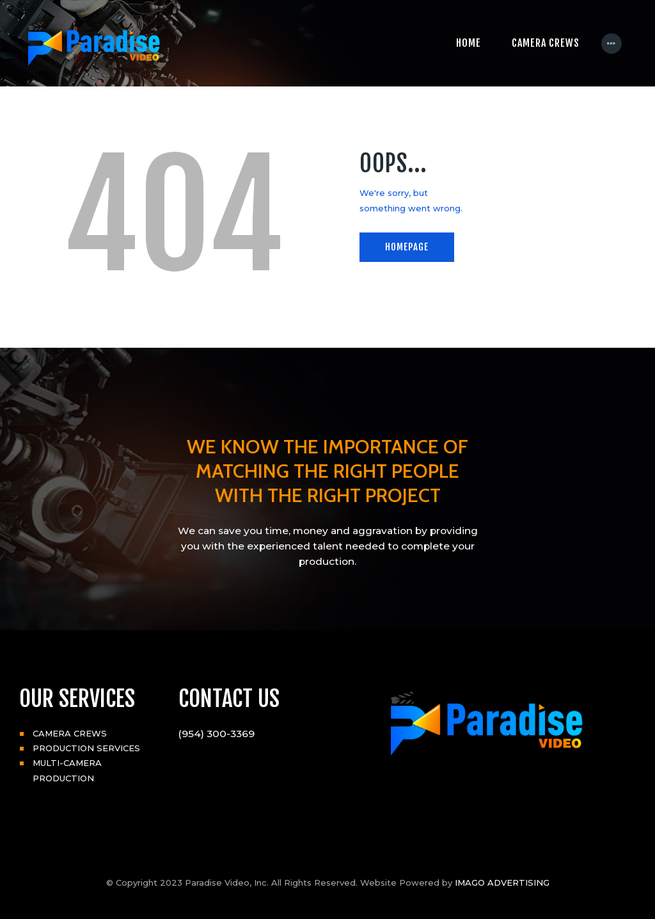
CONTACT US (229, 699)
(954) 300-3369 (216, 734)
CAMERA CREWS (70, 733)
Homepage (407, 247)
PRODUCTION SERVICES (86, 748)
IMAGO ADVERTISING (502, 882)
